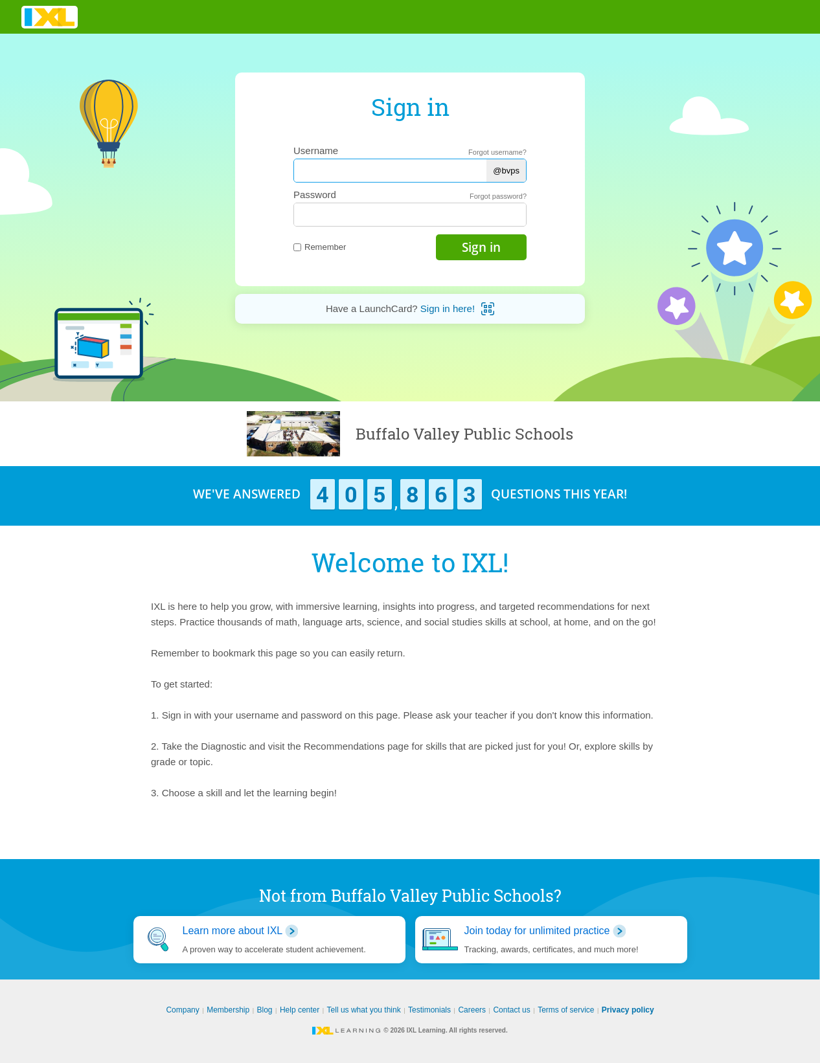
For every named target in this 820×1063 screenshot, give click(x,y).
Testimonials (429, 1009)
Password (314, 194)
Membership (228, 1009)
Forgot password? (498, 196)
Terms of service (566, 1009)
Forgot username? (497, 152)
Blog (265, 1009)
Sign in (481, 247)
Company (182, 1009)
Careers (472, 1009)
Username (315, 150)
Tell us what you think (364, 1009)
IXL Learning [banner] (49, 17)
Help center (299, 1009)
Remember (319, 247)
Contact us (511, 1009)
